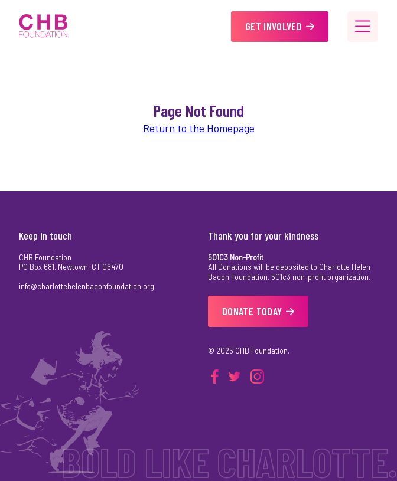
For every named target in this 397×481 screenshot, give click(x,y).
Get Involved (279, 25)
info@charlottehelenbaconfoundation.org (86, 286)
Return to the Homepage (199, 128)
